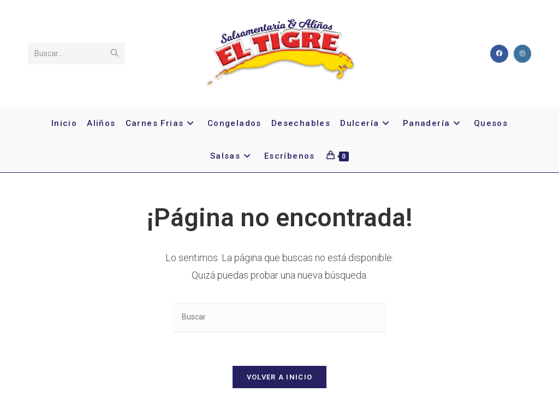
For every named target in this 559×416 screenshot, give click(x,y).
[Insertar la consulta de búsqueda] (279, 317)
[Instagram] (522, 54)
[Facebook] (499, 54)
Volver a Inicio (280, 377)
